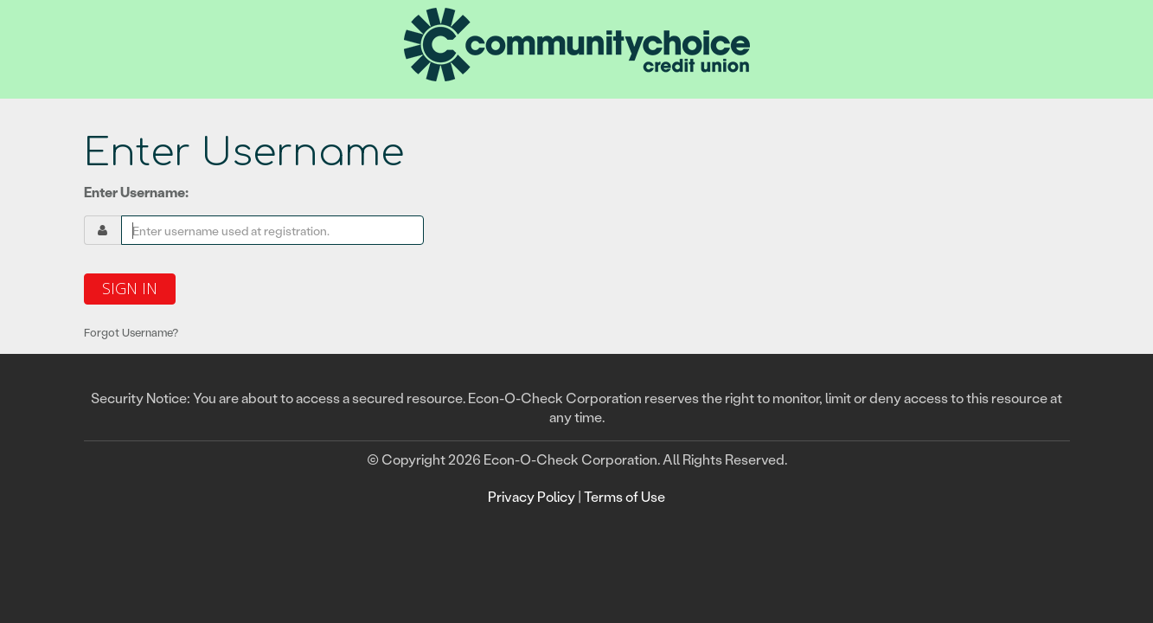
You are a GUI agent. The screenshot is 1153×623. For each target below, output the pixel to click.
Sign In (129, 288)
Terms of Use (624, 496)
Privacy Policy (531, 496)
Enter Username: (136, 192)
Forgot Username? (131, 331)
